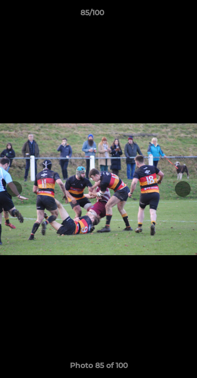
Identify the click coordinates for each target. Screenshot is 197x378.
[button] (159, 15)
